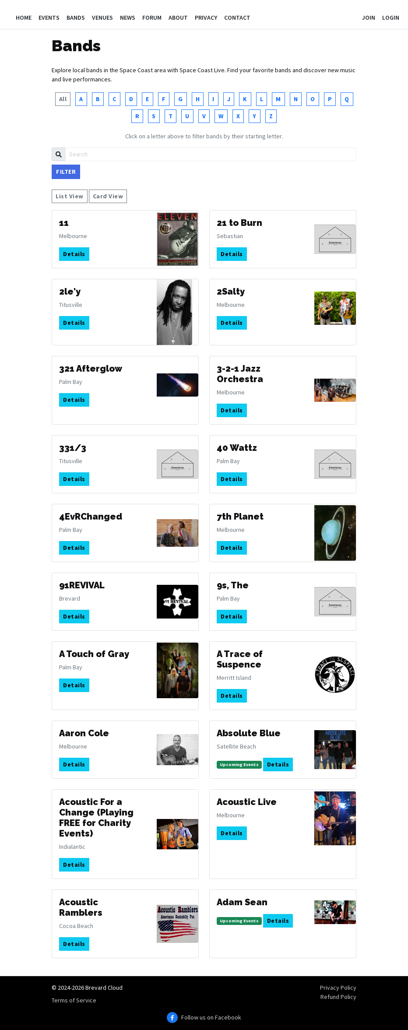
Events (49, 17)
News (127, 17)
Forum (152, 17)
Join (368, 17)
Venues (102, 17)
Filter (66, 172)
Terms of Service (74, 1000)
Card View (108, 196)
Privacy (206, 17)
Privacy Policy (338, 987)
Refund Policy (338, 997)
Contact (237, 17)
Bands (76, 17)
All (63, 99)
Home (24, 17)
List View (70, 196)
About (178, 17)
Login (390, 17)
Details (74, 254)
